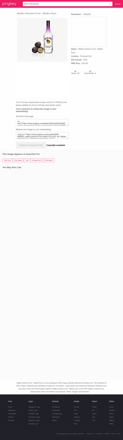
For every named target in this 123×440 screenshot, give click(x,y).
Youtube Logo (33, 414)
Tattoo (111, 424)
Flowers (112, 410)
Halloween (56, 410)
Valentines (56, 417)
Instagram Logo (34, 407)
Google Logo (33, 424)
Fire (93, 410)
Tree (93, 420)
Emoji (111, 407)
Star (93, 417)
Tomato (11, 417)
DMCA (107, 434)
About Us (90, 434)
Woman (77, 417)
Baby (76, 414)
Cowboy (77, 420)
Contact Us (99, 434)
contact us (26, 105)
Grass (94, 414)
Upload (118, 4)
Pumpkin (11, 420)
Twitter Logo (32, 410)
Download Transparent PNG (31, 145)
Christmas (56, 407)
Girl (75, 410)
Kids (75, 424)
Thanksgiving (57, 414)
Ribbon (111, 420)
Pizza (10, 407)
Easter (54, 420)
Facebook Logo (34, 417)
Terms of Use (116, 434)
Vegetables (12, 414)
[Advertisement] (54, 79)
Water (111, 417)
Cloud (94, 407)
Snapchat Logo (34, 420)
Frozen (76, 407)
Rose (111, 414)
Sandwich (11, 410)
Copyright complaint (55, 145)
